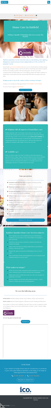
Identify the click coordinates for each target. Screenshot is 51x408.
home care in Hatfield (15, 67)
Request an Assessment (25, 380)
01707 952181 (20, 86)
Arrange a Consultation (25, 90)
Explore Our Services (25, 220)
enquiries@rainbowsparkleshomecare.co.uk (25, 17)
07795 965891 (18, 15)
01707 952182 (30, 15)
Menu (4, 2)
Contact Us (25, 321)
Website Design (5, 405)
